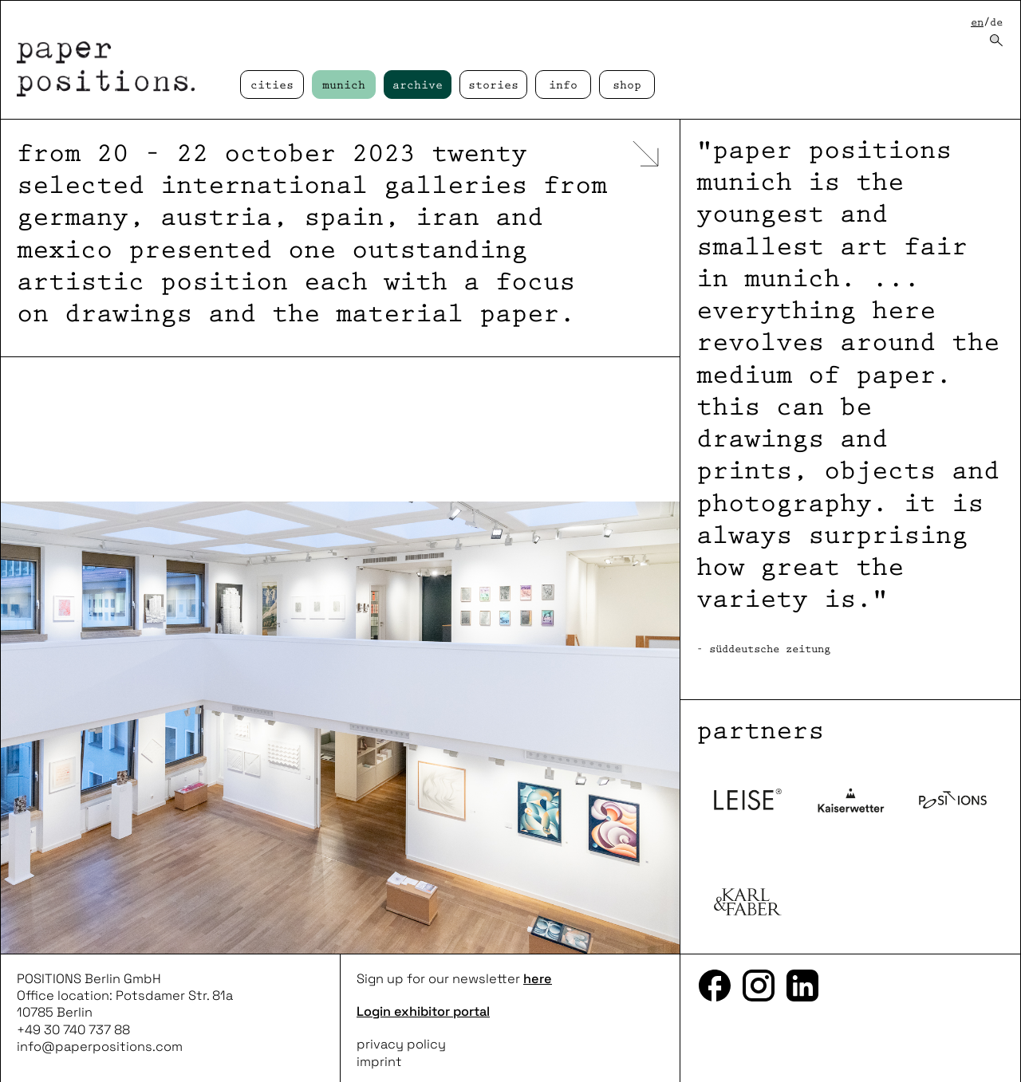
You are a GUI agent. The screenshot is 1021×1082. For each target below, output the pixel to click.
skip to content (0, 0)
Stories (493, 86)
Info (563, 86)
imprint (379, 1061)
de (996, 23)
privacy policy (401, 1044)
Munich (343, 86)
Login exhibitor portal (423, 1011)
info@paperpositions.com (100, 1046)
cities (272, 86)
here (537, 978)
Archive (417, 86)
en (977, 23)
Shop (627, 86)
